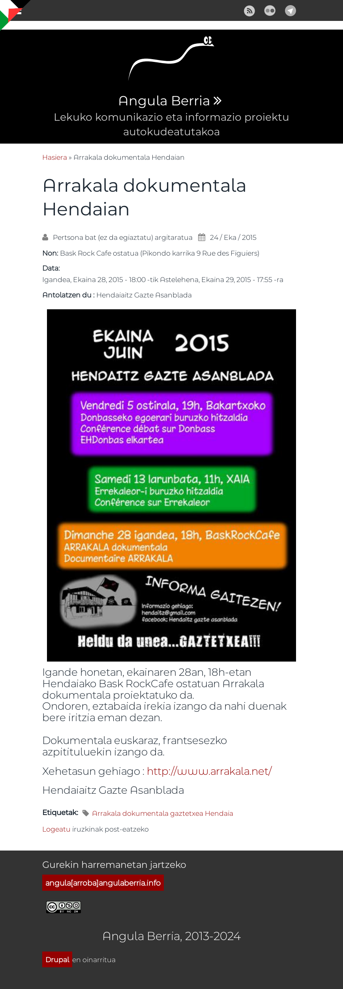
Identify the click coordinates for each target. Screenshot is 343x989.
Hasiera (54, 157)
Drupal (57, 959)
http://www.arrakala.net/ (209, 771)
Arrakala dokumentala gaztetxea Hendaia (162, 813)
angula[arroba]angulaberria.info (103, 883)
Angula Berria (164, 101)
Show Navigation (13, 12)
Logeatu (56, 829)
